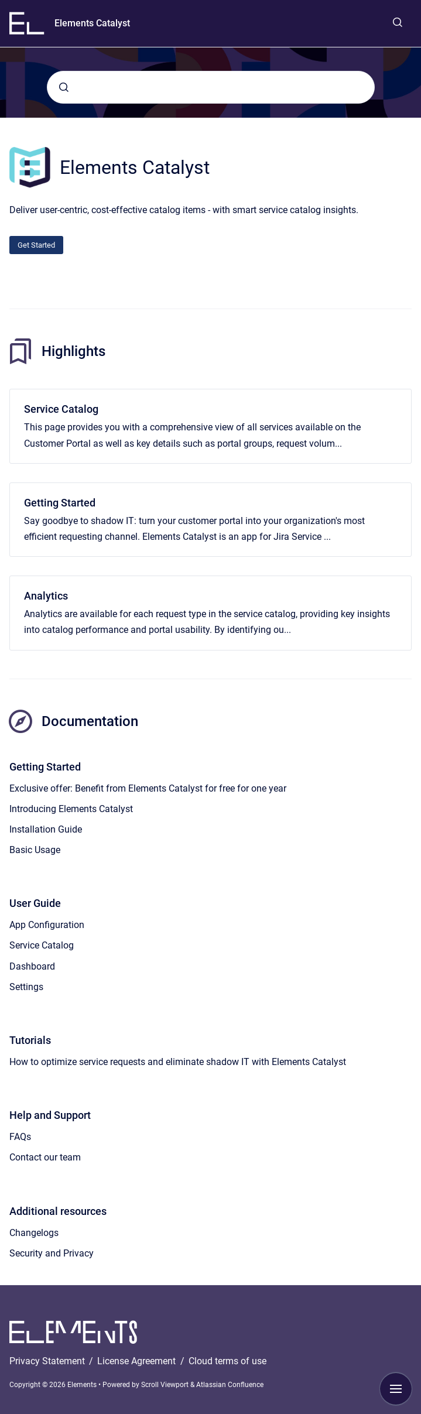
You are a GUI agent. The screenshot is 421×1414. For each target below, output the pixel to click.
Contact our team (45, 1157)
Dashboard (32, 966)
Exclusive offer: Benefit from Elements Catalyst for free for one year (147, 788)
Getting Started (59, 503)
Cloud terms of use (227, 1361)
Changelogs (34, 1232)
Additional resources (58, 1211)
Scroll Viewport (165, 1385)
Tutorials (30, 1040)
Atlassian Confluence (229, 1385)
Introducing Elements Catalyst (71, 808)
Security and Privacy (51, 1253)
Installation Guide (45, 829)
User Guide (35, 903)
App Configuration (46, 924)
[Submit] (63, 87)
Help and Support (50, 1115)
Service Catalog (61, 409)
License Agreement (137, 1361)
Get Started (36, 245)
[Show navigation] (396, 1389)
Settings (26, 986)
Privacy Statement (48, 1361)
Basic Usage (34, 849)
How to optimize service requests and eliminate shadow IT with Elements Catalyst (177, 1061)
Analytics (46, 596)
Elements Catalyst (92, 23)
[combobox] (210, 87)
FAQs (20, 1136)
